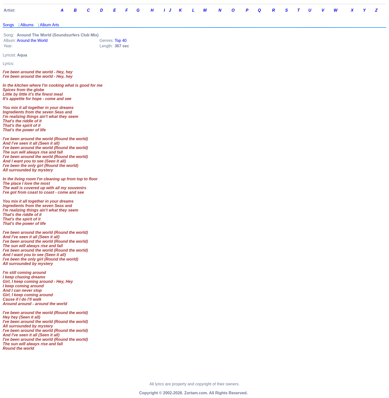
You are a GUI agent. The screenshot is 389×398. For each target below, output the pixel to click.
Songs (8, 25)
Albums (26, 25)
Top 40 (121, 40)
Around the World (32, 40)
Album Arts (49, 25)
